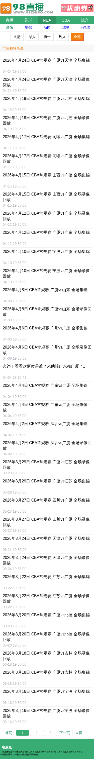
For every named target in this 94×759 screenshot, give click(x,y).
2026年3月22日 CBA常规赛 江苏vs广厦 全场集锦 (46, 577)
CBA (66, 20)
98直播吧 (27, 6)
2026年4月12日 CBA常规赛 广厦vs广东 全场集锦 (46, 232)
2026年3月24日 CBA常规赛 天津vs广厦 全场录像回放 (46, 560)
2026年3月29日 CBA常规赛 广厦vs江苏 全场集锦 (46, 481)
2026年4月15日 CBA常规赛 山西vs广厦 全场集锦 (46, 175)
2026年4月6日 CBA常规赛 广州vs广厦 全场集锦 (45, 328)
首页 (8, 733)
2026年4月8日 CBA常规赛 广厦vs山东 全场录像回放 (47, 312)
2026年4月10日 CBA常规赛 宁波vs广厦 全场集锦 (46, 251)
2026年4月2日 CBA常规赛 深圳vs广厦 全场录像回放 (47, 445)
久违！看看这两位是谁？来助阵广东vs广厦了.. (44, 366)
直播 (10, 20)
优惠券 (77, 7)
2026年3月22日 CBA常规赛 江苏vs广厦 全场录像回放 (46, 598)
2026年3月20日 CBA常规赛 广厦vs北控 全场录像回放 (46, 637)
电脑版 (7, 747)
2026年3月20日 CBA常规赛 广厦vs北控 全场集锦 (46, 615)
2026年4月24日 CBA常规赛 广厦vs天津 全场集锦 (46, 60)
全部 (77, 37)
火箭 (17, 37)
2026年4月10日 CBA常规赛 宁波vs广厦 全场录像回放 (46, 273)
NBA (47, 20)
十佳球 (84, 27)
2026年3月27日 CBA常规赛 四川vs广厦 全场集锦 (46, 500)
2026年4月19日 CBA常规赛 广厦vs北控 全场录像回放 (46, 120)
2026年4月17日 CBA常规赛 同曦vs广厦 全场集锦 (46, 137)
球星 (65, 27)
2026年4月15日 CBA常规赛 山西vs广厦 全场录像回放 (46, 197)
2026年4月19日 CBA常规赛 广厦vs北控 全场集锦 (46, 98)
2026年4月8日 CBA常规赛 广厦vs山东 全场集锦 (45, 290)
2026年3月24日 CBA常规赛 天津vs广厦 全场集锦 (46, 538)
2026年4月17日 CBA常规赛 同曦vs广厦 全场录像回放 (46, 159)
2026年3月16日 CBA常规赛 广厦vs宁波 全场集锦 (46, 691)
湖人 (32, 37)
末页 (78, 733)
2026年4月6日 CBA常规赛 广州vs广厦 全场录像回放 (47, 350)
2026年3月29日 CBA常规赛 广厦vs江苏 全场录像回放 (46, 465)
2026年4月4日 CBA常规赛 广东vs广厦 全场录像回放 (47, 407)
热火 (62, 37)
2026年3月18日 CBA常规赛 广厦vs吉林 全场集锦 (46, 672)
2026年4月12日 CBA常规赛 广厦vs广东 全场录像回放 (46, 216)
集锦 (28, 27)
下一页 (64, 733)
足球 (28, 20)
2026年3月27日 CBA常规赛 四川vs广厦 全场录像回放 (46, 522)
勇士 (47, 37)
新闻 (47, 27)
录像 (9, 27)
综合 (85, 20)
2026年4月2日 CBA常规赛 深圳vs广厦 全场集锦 (45, 424)
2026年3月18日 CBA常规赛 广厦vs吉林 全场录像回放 (46, 656)
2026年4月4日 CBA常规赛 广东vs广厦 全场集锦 (45, 385)
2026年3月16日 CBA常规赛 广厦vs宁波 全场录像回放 (46, 713)
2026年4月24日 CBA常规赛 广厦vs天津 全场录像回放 (46, 82)
